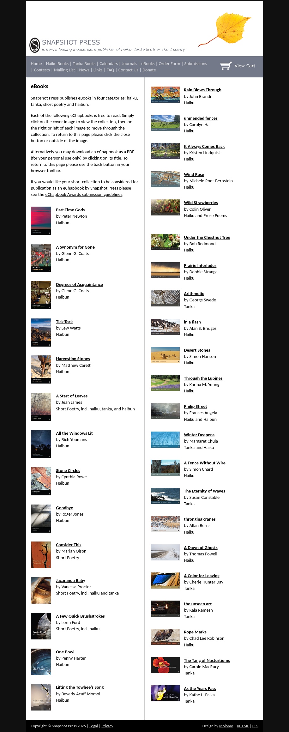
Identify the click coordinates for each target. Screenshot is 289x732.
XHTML (243, 725)
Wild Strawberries (201, 202)
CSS (255, 725)
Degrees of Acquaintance (79, 284)
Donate (149, 70)
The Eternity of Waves (204, 491)
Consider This (68, 544)
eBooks (147, 63)
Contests (42, 70)
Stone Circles (68, 470)
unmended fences (201, 118)
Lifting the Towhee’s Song (80, 687)
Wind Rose (194, 174)
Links (98, 70)
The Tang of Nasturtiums (207, 660)
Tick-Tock (64, 321)
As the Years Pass (200, 688)
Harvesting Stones (73, 358)
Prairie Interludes (200, 265)
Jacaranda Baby (70, 580)
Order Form (169, 63)
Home (36, 63)
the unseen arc (198, 604)
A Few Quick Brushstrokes (80, 616)
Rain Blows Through (202, 90)
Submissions (195, 63)
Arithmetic (194, 293)
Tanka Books (84, 63)
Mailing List (64, 70)
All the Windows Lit (74, 433)
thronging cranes (200, 519)
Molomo (226, 725)
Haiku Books (57, 63)
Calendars (108, 63)
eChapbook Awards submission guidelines (84, 194)
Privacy (107, 725)
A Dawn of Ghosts (201, 547)
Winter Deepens (199, 435)
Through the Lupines (203, 378)
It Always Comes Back (204, 146)
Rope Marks (195, 632)
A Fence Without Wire (205, 463)
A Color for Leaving (202, 575)
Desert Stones (197, 350)
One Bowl (65, 652)
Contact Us (128, 70)
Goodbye (64, 508)
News (84, 70)
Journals (129, 63)
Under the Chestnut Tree (207, 237)
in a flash (192, 322)
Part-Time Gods (70, 210)
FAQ (110, 70)
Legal (93, 725)
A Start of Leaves (72, 396)
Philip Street (195, 406)
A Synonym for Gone (75, 247)
